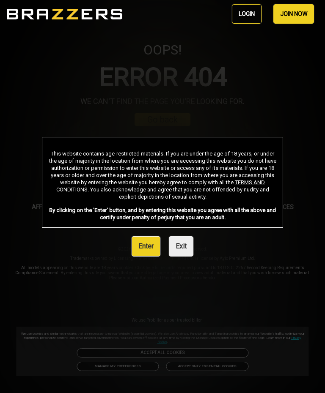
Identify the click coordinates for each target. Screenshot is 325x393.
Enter (146, 246)
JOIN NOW (293, 14)
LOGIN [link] (247, 14)
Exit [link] (181, 246)
